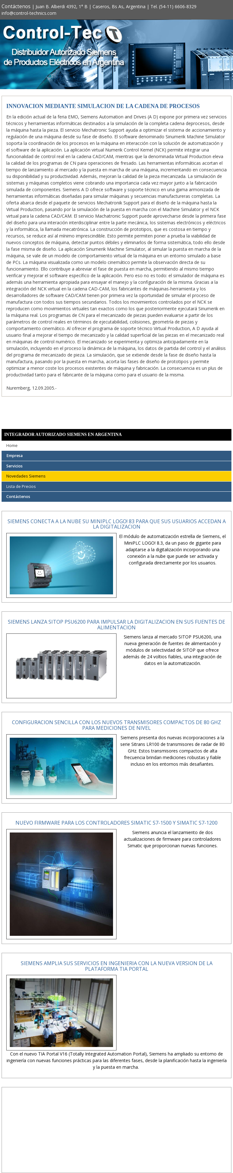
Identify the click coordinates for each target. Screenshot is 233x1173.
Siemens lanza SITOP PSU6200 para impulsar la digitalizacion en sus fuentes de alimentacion (116, 624)
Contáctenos (16, 6)
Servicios (14, 466)
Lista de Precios (21, 486)
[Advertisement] (116, 1135)
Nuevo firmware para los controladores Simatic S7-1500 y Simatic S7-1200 (116, 822)
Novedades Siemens (26, 476)
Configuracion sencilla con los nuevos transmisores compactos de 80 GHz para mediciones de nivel (116, 725)
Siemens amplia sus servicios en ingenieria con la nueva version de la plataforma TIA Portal (117, 966)
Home (12, 445)
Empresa (14, 455)
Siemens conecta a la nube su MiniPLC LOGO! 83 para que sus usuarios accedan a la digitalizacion (117, 524)
